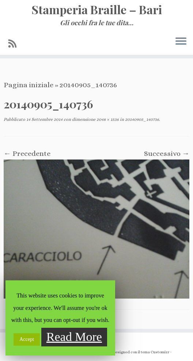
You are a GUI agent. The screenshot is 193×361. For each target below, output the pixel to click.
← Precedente (27, 153)
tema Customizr (155, 352)
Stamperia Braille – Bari (96, 9)
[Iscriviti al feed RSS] (15, 43)
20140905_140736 (141, 119)
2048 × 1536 (107, 119)
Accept (26, 339)
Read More (74, 336)
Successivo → (166, 153)
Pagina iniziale (28, 85)
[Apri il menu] (180, 41)
